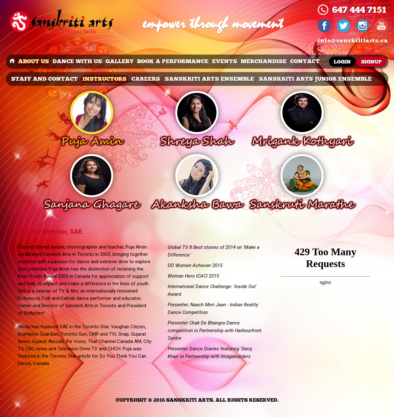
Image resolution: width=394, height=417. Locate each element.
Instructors (105, 79)
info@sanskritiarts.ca (353, 40)
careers (145, 79)
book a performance (172, 61)
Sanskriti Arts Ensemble (209, 79)
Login (342, 62)
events (224, 61)
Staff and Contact (44, 79)
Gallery (120, 61)
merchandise (264, 61)
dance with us (77, 61)
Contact (305, 61)
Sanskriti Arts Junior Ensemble (315, 79)
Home (12, 61)
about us (33, 61)
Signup (371, 62)
